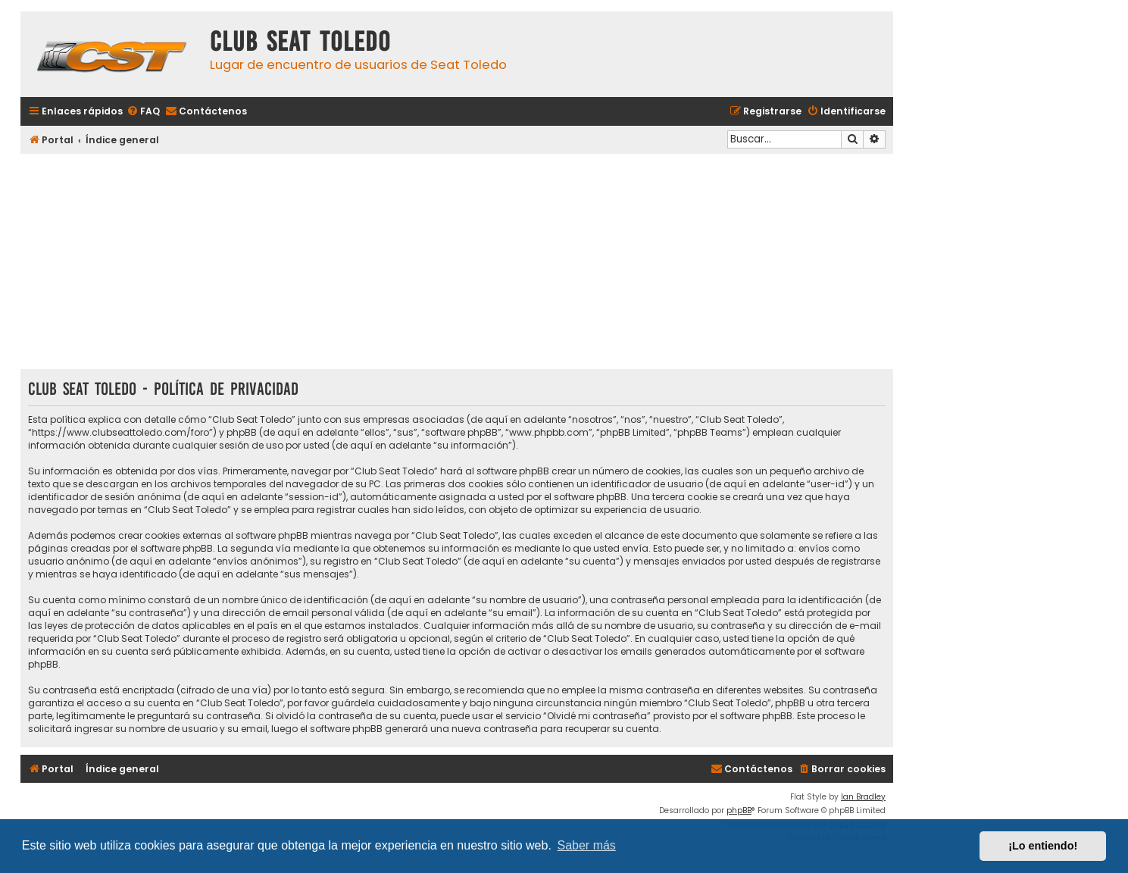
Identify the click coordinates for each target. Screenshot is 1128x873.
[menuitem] (143, 112)
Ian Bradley (863, 797)
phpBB (738, 810)
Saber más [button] (587, 845)
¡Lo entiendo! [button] (1042, 846)
